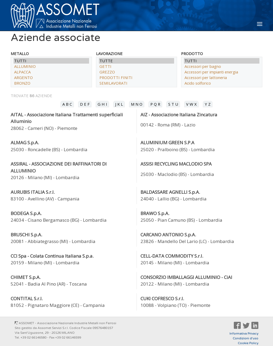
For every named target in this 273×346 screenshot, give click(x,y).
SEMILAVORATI (136, 83)
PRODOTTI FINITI (136, 77)
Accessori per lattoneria (221, 77)
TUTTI (51, 61)
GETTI (136, 66)
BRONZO (51, 83)
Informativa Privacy (244, 333)
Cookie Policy (248, 343)
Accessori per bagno (221, 66)
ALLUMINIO (51, 66)
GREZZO (136, 72)
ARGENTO (51, 77)
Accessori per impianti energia (221, 72)
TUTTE (136, 61)
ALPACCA (51, 72)
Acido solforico (221, 83)
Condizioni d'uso (245, 338)
